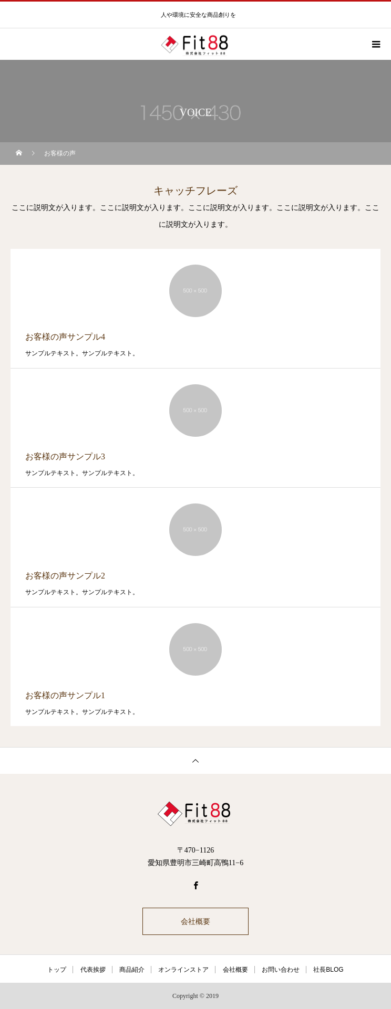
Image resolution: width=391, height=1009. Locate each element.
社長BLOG (328, 969)
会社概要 (195, 921)
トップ (56, 969)
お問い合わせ (281, 969)
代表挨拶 (93, 969)
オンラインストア (183, 969)
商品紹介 (132, 969)
